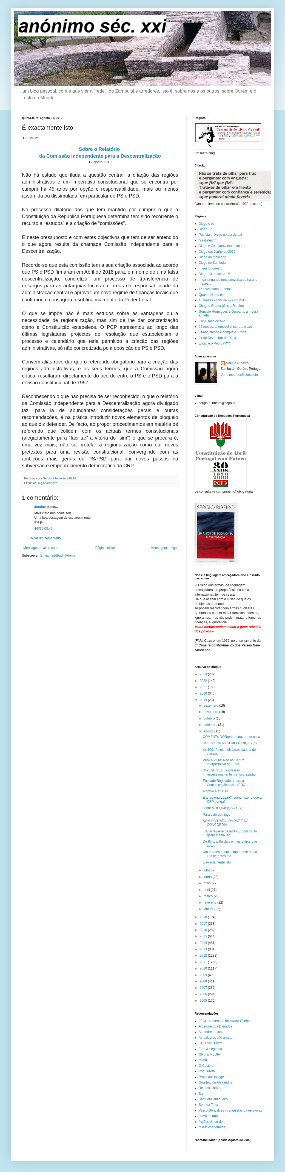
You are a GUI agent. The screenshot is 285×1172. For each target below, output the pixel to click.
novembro (211, 712)
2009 (204, 975)
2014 (204, 943)
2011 (204, 962)
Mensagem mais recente (41, 548)
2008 (204, 981)
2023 (204, 674)
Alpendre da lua (210, 1032)
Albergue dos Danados (215, 1026)
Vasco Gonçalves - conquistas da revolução (231, 1110)
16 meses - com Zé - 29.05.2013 (222, 300)
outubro (210, 718)
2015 (204, 936)
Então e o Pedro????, (215, 343)
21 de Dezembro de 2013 (217, 338)
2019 (204, 700)
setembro (211, 725)
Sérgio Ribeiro (237, 363)
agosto (209, 731)
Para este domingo (216, 814)
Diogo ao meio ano (212, 257)
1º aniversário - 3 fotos (215, 289)
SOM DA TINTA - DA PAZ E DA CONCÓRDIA (225, 823)
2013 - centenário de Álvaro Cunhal (224, 1021)
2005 (204, 1000)
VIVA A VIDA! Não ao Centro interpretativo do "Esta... (223, 762)
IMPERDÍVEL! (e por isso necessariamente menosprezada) (229, 772)
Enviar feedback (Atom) (57, 555)
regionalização (47, 483)
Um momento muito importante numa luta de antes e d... (230, 854)
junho (208, 877)
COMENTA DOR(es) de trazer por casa (231, 737)
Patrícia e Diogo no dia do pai (220, 235)
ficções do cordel (211, 1122)
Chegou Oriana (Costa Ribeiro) (221, 306)
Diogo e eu (207, 224)
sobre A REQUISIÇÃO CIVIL (223, 808)
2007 (204, 988)
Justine (40, 507)
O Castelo (206, 1066)
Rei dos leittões (210, 1088)
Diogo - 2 (205, 229)
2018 (204, 917)
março (209, 896)
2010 (204, 968)
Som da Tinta (208, 1105)
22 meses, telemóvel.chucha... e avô (225, 327)
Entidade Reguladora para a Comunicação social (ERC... (225, 783)
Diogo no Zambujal (212, 263)
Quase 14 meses (211, 295)
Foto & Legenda (210, 1049)
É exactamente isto (217, 862)
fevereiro (210, 902)
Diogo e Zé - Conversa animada (222, 246)
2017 (204, 924)
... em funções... (210, 268)
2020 (204, 693)
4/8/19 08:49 (43, 529)
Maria (203, 1060)
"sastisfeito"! (207, 240)
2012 (204, 955)
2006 (204, 994)
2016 (204, 930)
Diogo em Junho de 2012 (217, 252)
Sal (201, 1094)
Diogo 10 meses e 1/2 (215, 274)
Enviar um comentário (45, 538)
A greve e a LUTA (216, 791)
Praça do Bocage (211, 1077)
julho (208, 870)
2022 (204, 681)
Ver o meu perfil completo (239, 375)
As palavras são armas (215, 1038)
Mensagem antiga (164, 548)
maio (208, 883)
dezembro (211, 705)
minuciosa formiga (212, 1127)
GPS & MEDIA (209, 1054)
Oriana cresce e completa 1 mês (222, 332)
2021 (204, 687)
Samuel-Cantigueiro (213, 1099)
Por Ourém (207, 1071)
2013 (204, 949)
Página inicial (105, 548)
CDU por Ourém (211, 1043)
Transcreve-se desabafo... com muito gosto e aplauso (230, 833)
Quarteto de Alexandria (215, 1082)
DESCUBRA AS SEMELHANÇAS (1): (230, 743)
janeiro (209, 909)
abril (207, 890)
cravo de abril (208, 1116)
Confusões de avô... (213, 321)
